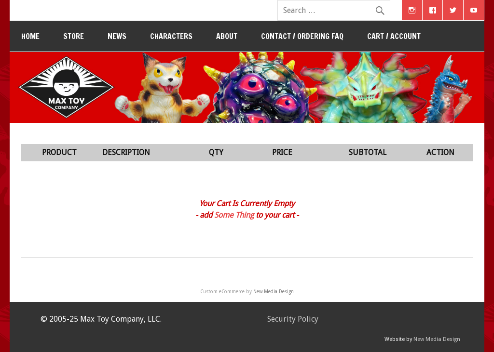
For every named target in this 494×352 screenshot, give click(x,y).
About (226, 36)
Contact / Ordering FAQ (302, 36)
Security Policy (292, 319)
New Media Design (273, 291)
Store (73, 36)
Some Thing (234, 215)
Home (30, 36)
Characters (171, 36)
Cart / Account (394, 36)
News (117, 36)
